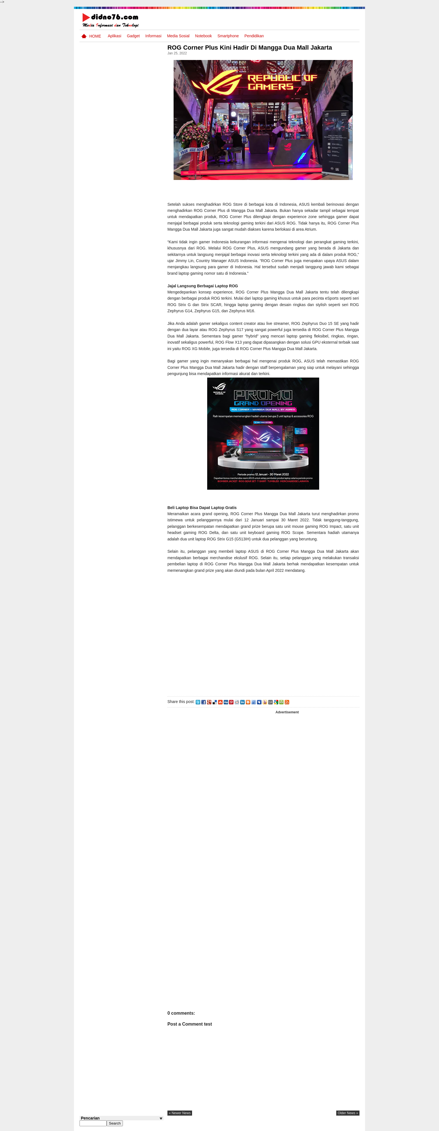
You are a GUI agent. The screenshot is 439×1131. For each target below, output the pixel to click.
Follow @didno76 (95, 426)
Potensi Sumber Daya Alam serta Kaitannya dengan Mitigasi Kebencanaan (126, 290)
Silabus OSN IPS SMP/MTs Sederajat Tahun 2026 (132, 245)
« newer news (181, 1113)
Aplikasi (114, 36)
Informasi (153, 36)
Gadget (133, 36)
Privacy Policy (325, 1126)
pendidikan (254, 36)
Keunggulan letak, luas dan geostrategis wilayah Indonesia (131, 315)
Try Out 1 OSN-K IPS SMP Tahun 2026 (132, 263)
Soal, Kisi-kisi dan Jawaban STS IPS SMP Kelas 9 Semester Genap (130, 358)
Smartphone (228, 36)
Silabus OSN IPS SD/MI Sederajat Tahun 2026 (129, 398)
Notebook (203, 36)
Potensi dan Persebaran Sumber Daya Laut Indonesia (129, 336)
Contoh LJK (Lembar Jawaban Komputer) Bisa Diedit (130, 379)
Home (95, 36)
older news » (348, 1113)
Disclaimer (349, 1126)
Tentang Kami (299, 1126)
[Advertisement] (264, 636)
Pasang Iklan (274, 1126)
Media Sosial (178, 36)
